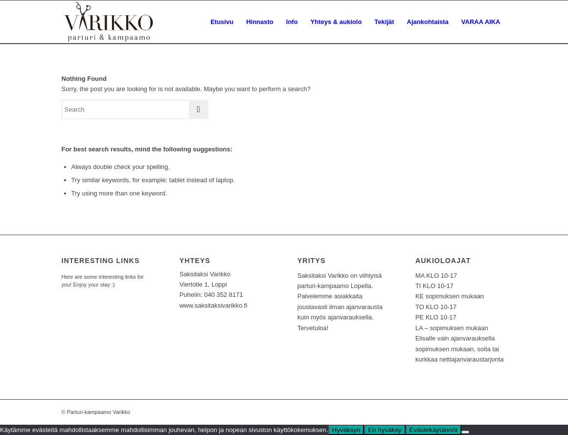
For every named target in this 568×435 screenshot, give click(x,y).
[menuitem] (222, 22)
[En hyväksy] (465, 432)
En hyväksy (384, 430)
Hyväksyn (346, 430)
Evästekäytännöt (433, 430)
